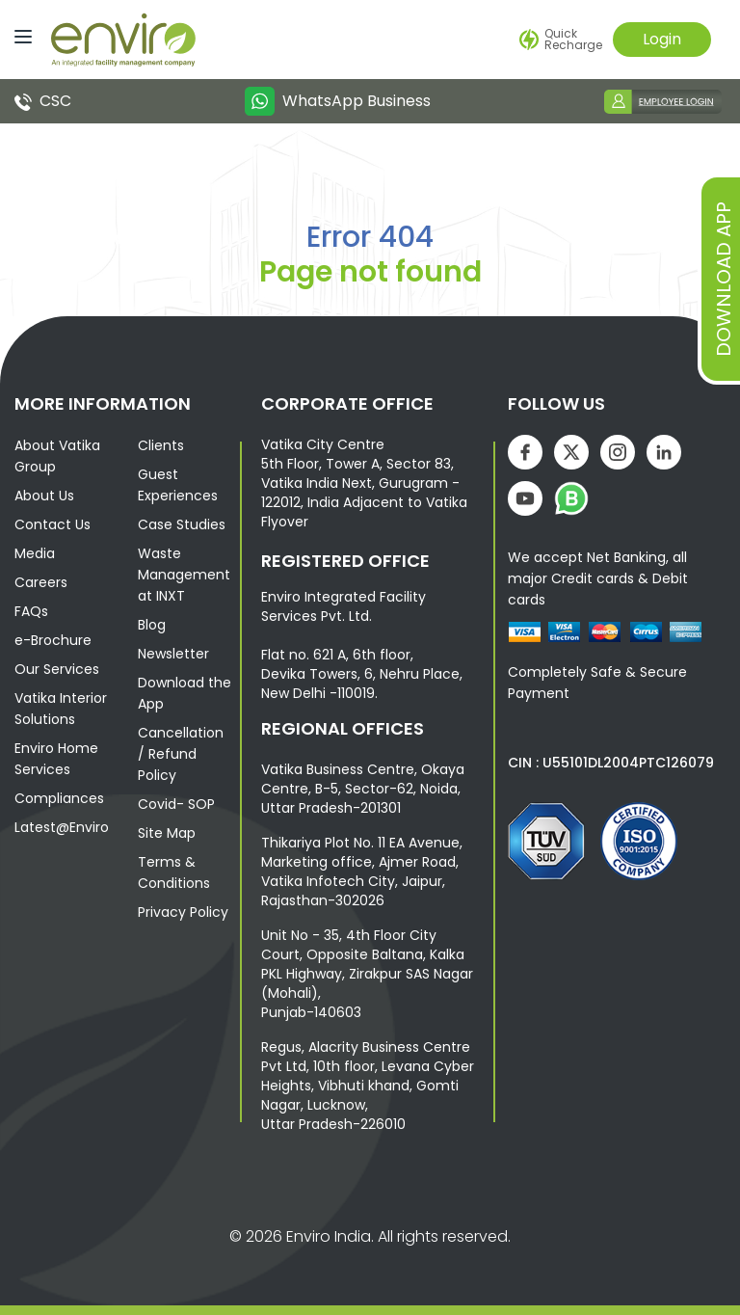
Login (662, 39)
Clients (161, 445)
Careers (40, 582)
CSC (42, 101)
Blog (152, 624)
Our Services (56, 669)
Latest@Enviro (61, 827)
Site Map (167, 833)
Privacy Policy (183, 912)
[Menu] (18, 35)
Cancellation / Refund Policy (181, 754)
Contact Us (52, 524)
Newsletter (173, 653)
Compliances (59, 798)
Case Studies (181, 524)
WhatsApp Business (337, 101)
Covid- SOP (176, 804)
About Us (44, 495)
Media (34, 553)
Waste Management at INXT (184, 574)
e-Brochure (53, 640)
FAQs (31, 611)
